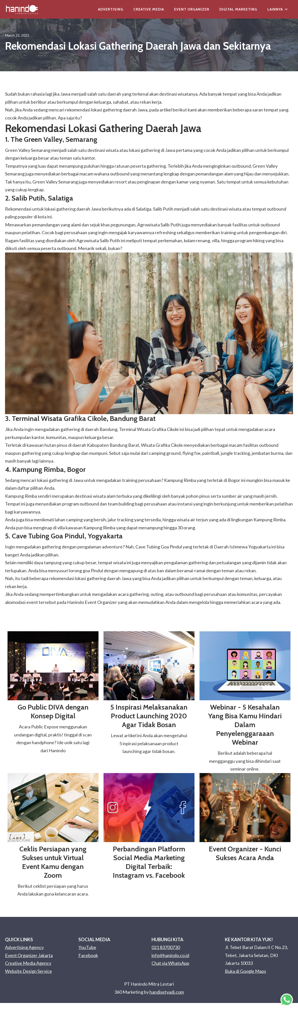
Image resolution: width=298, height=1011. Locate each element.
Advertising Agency (24, 947)
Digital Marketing (238, 9)
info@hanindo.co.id (170, 955)
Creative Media (148, 9)
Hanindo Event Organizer (92, 602)
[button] (277, 9)
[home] (22, 9)
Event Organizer (191, 9)
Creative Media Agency (28, 963)
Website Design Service (28, 971)
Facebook (88, 955)
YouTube (87, 947)
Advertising (110, 9)
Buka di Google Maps (245, 971)
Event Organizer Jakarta (29, 955)
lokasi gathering (106, 109)
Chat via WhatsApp (170, 963)
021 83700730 (166, 947)
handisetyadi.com (167, 992)
